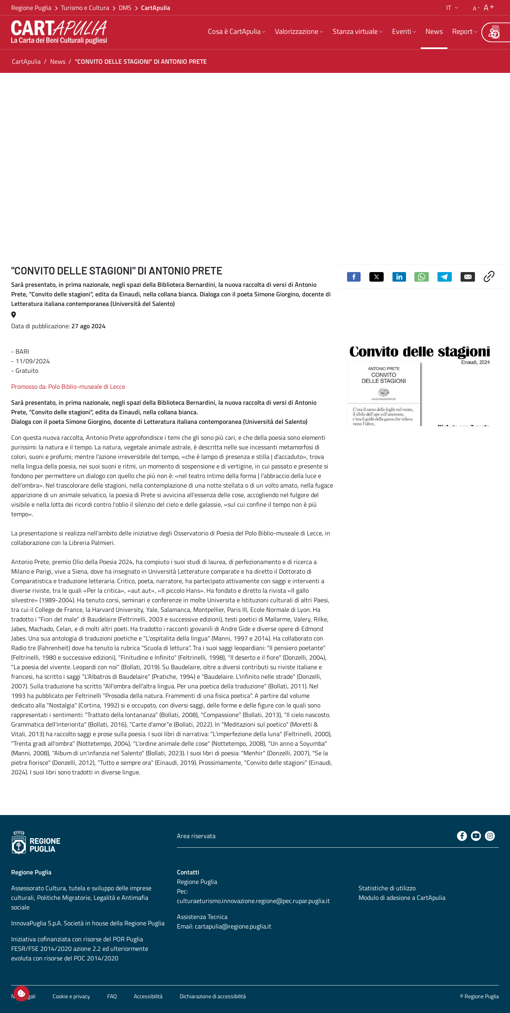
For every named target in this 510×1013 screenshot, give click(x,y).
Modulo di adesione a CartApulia (402, 897)
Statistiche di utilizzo (387, 888)
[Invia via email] (468, 276)
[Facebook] (462, 836)
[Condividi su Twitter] (376, 276)
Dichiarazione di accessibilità (213, 996)
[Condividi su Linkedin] (399, 276)
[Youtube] (476, 836)
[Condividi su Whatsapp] (421, 276)
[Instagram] (490, 836)
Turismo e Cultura (85, 7)
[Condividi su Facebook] (354, 276)
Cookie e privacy (71, 996)
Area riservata (196, 836)
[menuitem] (236, 32)
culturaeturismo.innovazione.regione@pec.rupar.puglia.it (253, 900)
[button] (453, 7)
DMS (125, 7)
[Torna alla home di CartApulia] (60, 32)
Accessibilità (148, 996)
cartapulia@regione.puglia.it (233, 926)
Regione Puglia (31, 7)
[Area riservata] (492, 32)
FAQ (112, 996)
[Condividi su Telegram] (444, 276)
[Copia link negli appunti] (489, 275)
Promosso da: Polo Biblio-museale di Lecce (68, 386)
